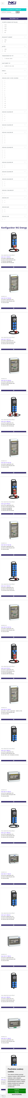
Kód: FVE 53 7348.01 (6, 709)
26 (4, 107)
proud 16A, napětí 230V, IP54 (7, 423)
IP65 (4, 28)
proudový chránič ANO (6, 260)
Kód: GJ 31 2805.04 (5, 997)
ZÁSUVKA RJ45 (5, 207)
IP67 (4, 30)
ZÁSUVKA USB (5, 216)
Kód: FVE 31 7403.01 (6, 791)
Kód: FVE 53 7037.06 (6, 545)
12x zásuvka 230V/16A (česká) (7, 590)
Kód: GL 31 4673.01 (5, 586)
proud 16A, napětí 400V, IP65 (7, 793)
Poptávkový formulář (13, 9)
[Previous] (5, 1096)
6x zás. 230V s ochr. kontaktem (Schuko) (10, 755)
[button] (13, 267)
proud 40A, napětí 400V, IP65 (7, 382)
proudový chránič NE (5, 301)
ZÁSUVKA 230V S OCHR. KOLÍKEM (10, 78)
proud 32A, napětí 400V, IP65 (7, 957)
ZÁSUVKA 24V (5, 197)
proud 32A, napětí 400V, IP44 (7, 669)
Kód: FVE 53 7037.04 (6, 627)
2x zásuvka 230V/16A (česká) (7, 510)
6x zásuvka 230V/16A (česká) (7, 262)
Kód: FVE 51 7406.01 (6, 1038)
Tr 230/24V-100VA (7, 58)
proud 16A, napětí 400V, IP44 (7, 505)
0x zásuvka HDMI (5, 302)
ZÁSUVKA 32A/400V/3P (7, 171)
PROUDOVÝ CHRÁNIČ (7, 37)
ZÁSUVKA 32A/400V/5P (7, 147)
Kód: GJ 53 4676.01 (5, 503)
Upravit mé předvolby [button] (17, 1094)
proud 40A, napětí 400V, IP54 (7, 299)
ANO (4, 40)
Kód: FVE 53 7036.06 (6, 298)
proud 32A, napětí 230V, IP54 (7, 916)
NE (4, 32)
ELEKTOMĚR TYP (6, 63)
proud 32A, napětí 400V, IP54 (7, 587)
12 (4, 99)
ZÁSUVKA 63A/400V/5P (7, 179)
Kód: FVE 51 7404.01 (6, 874)
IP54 (4, 27)
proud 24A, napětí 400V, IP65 (7, 1040)
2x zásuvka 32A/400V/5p (6, 672)
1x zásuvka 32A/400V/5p (6, 508)
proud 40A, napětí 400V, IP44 (7, 258)
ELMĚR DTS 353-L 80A (8, 66)
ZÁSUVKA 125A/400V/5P (8, 190)
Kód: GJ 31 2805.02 (5, 832)
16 (4, 103)
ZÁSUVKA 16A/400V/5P (7, 112)
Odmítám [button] (17, 1092)
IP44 (4, 25)
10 (4, 98)
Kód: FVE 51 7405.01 (6, 956)
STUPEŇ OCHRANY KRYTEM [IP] (9, 22)
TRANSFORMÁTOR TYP (7, 55)
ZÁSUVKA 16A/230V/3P (7, 132)
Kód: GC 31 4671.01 (6, 339)
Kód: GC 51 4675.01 (6, 257)
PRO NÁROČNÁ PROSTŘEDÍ (8, 255)
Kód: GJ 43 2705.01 (5, 668)
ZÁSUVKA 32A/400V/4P (7, 162)
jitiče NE (12, 589)
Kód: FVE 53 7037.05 (6, 462)
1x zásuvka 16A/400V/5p (6, 261)
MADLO (4, 70)
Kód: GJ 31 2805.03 (5, 915)
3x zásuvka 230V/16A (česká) (7, 673)
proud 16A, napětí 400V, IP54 (7, 834)
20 (4, 105)
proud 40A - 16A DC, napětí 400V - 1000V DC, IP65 (11, 711)
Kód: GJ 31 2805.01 (5, 750)
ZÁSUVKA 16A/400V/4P (7, 125)
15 (4, 101)
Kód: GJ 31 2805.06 (5, 421)
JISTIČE (3, 46)
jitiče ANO (13, 260)
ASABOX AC (4, 296)
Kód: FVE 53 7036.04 (6, 380)
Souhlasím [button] (16, 1089)
